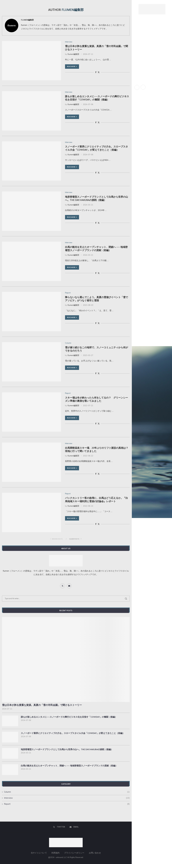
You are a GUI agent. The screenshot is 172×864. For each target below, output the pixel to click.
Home (137, 31)
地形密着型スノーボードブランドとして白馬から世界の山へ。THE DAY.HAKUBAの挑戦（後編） (67, 749)
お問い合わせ (95, 853)
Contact (139, 66)
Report (138, 49)
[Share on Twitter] (99, 72)
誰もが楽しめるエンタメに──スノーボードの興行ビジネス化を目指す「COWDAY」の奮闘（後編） (69, 717)
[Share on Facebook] (95, 72)
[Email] (143, 87)
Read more (72, 66)
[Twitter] (137, 87)
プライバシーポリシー (74, 853)
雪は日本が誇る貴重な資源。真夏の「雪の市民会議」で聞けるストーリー (42, 705)
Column (138, 60)
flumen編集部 (27, 20)
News (137, 43)
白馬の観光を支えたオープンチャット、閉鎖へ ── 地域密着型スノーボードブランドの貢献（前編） (69, 766)
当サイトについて (39, 853)
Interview (139, 54)
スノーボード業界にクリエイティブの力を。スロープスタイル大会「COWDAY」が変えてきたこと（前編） (73, 733)
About (138, 37)
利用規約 (55, 853)
